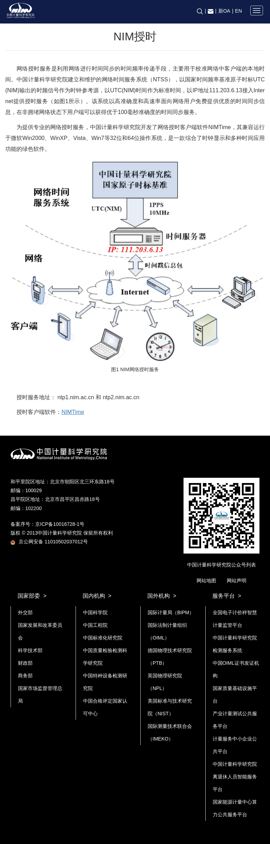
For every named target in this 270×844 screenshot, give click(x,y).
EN (238, 11)
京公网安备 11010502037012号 (49, 541)
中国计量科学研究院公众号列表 (221, 565)
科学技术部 (30, 650)
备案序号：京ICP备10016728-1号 (47, 524)
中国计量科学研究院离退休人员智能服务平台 (235, 776)
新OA (224, 11)
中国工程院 (95, 625)
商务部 (25, 675)
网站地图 (206, 580)
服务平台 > (226, 596)
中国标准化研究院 (102, 638)
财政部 (25, 663)
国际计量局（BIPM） (171, 612)
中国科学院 (95, 612)
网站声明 (236, 580)
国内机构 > (97, 596)
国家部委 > (32, 596)
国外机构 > (161, 596)
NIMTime (73, 412)
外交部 (25, 612)
